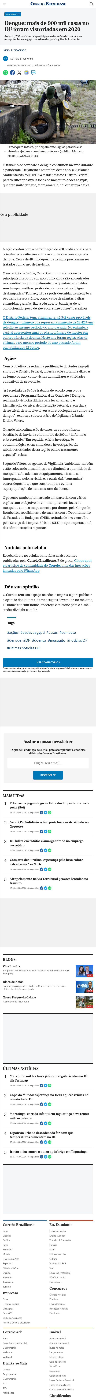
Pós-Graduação (57, 1277)
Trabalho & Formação (60, 1240)
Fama (5, 1338)
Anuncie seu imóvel (59, 1343)
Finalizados (54, 1313)
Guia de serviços (57, 1361)
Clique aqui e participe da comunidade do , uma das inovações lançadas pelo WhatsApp (47, 566)
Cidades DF (20, 50)
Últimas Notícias (57, 1254)
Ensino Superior (57, 1235)
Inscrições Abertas (58, 1308)
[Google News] (26, 74)
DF (27, 640)
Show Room (55, 1366)
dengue (15, 640)
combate (69, 632)
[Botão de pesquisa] (91, 4)
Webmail (7, 1357)
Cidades (7, 1235)
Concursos (58, 1288)
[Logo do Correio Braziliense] (48, 4)
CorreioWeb (12, 1332)
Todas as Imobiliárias (59, 1385)
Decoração (54, 1371)
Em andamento (57, 1304)
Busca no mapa (56, 1347)
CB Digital (8, 1308)
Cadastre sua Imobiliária (61, 1389)
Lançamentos (56, 1352)
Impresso (10, 1293)
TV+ (5, 1388)
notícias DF (78, 640)
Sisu (51, 1268)
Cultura (53, 1258)
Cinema (6, 1369)
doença (40, 640)
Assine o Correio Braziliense (17, 1322)
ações (14, 632)
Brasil (5, 1245)
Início (6, 50)
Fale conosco (55, 1282)
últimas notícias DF (24, 648)
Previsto (53, 1299)
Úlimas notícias (56, 1357)
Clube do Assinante (12, 1317)
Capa (5, 1231)
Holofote (7, 1277)
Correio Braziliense (18, 1225)
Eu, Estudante (60, 1225)
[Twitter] (19, 74)
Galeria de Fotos (57, 1375)
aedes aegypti (34, 632)
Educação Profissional (60, 1272)
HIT (5, 1383)
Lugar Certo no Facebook (62, 1380)
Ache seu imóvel (57, 1338)
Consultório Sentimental (15, 1343)
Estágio (53, 1245)
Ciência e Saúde (11, 1268)
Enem (52, 1249)
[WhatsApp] (5, 74)
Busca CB (7, 1313)
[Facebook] (12, 74)
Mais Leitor (8, 1392)
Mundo (6, 1254)
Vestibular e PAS (57, 1263)
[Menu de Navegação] (5, 4)
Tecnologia (8, 1282)
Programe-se (9, 1374)
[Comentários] (33, 74)
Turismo (7, 1286)
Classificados (60, 1396)
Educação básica (57, 1231)
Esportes (7, 1263)
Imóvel (55, 1332)
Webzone (7, 1352)
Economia (8, 1249)
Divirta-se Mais (15, 1363)
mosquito (57, 640)
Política (6, 1240)
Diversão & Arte (11, 1258)
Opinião (6, 1272)
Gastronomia (9, 1347)
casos (53, 632)
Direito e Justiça (11, 1304)
